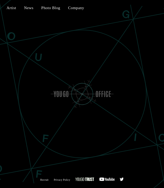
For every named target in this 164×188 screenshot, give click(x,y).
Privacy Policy (62, 179)
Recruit (44, 179)
